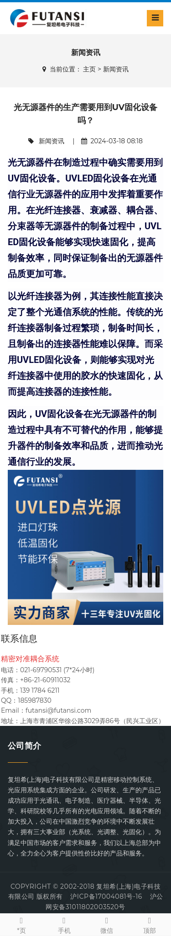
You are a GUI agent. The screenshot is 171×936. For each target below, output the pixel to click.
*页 (21, 924)
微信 (107, 924)
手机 (64, 924)
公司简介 (24, 746)
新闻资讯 (116, 69)
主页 (89, 69)
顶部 (149, 924)
